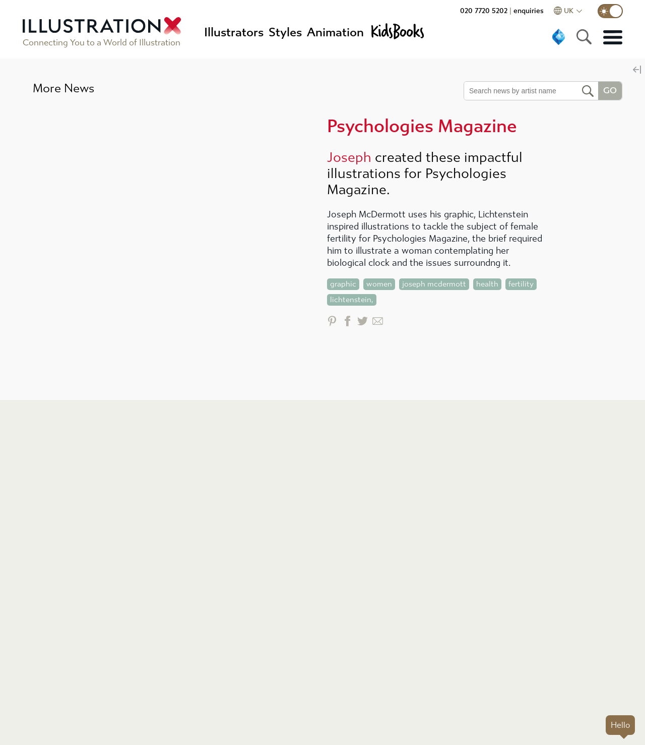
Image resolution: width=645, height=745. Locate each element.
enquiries (528, 11)
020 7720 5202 (483, 11)
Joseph (349, 157)
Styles (285, 32)
